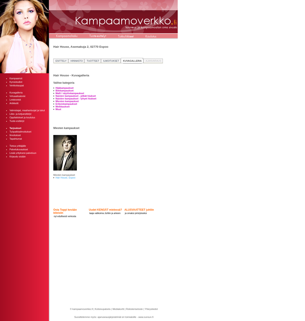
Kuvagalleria (16, 92)
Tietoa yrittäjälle (18, 146)
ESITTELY (61, 60)
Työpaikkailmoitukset (20, 131)
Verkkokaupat (17, 85)
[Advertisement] (24, 227)
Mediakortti (118, 309)
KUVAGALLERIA (132, 60)
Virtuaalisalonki (17, 96)
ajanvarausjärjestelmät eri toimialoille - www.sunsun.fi (125, 317)
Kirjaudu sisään (18, 156)
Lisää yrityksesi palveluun (23, 153)
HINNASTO (77, 60)
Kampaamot (16, 78)
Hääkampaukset (65, 88)
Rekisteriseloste (134, 309)
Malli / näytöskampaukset (70, 93)
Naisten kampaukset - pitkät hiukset (76, 96)
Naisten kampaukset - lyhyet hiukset (76, 98)
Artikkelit (14, 103)
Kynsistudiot (16, 82)
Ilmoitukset (15, 135)
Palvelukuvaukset (19, 149)
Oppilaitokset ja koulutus (22, 117)
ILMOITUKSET (111, 60)
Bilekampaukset (65, 90)
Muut (58, 109)
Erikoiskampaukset (66, 104)
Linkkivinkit (15, 99)
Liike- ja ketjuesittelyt (20, 114)
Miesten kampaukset (67, 101)
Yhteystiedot (151, 309)
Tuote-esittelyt (17, 121)
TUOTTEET (93, 60)
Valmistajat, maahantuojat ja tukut (27, 110)
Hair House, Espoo (65, 177)
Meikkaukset (63, 106)
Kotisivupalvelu (103, 309)
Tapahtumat (16, 138)
